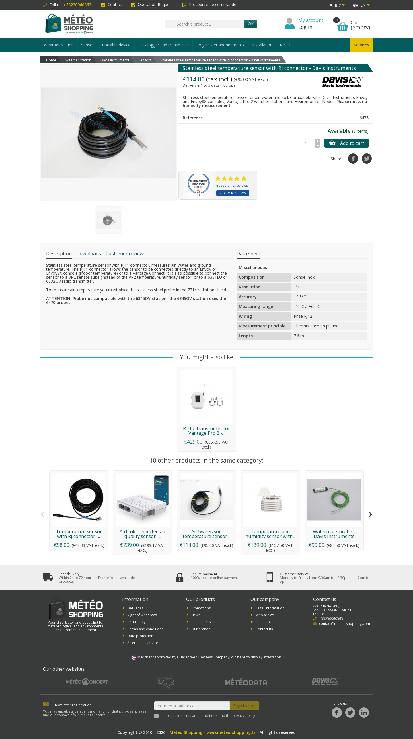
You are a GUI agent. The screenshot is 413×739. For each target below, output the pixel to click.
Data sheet (248, 253)
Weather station (59, 45)
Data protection (140, 635)
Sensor (87, 45)
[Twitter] (350, 712)
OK (251, 23)
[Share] (353, 158)
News (195, 615)
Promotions (201, 607)
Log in (305, 27)
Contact (111, 4)
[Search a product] (204, 24)
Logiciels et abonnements (220, 45)
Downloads (88, 253)
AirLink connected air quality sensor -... (143, 533)
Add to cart (346, 143)
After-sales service (142, 642)
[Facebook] (337, 712)
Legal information (270, 607)
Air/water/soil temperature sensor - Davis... (206, 536)
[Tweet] (367, 158)
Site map (263, 621)
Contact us (264, 628)
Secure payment (140, 621)
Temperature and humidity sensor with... (270, 533)
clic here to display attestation (256, 657)
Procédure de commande (209, 4)
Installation (262, 45)
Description (59, 253)
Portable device (116, 45)
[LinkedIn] (364, 712)
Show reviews (232, 193)
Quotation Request (152, 4)
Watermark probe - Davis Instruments (334, 533)
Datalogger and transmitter (163, 45)
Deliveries (135, 607)
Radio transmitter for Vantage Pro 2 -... (206, 430)
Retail (285, 45)
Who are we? (266, 615)
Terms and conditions (145, 628)
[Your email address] (192, 705)
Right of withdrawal (143, 615)
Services (361, 45)
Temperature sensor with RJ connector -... (79, 533)
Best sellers (201, 621)
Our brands (201, 628)
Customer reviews (126, 253)
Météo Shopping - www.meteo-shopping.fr (213, 732)
